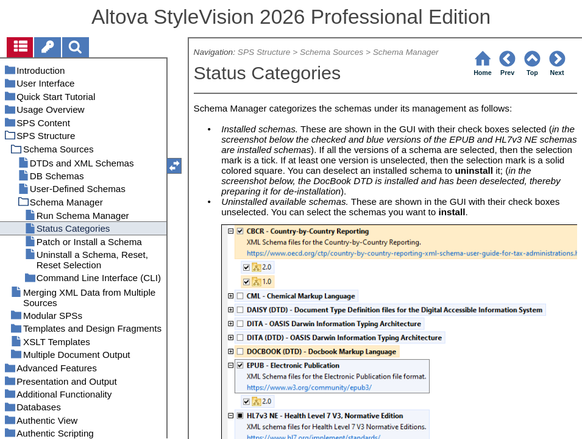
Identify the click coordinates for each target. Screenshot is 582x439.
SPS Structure (264, 52)
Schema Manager (406, 52)
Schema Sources (331, 52)
